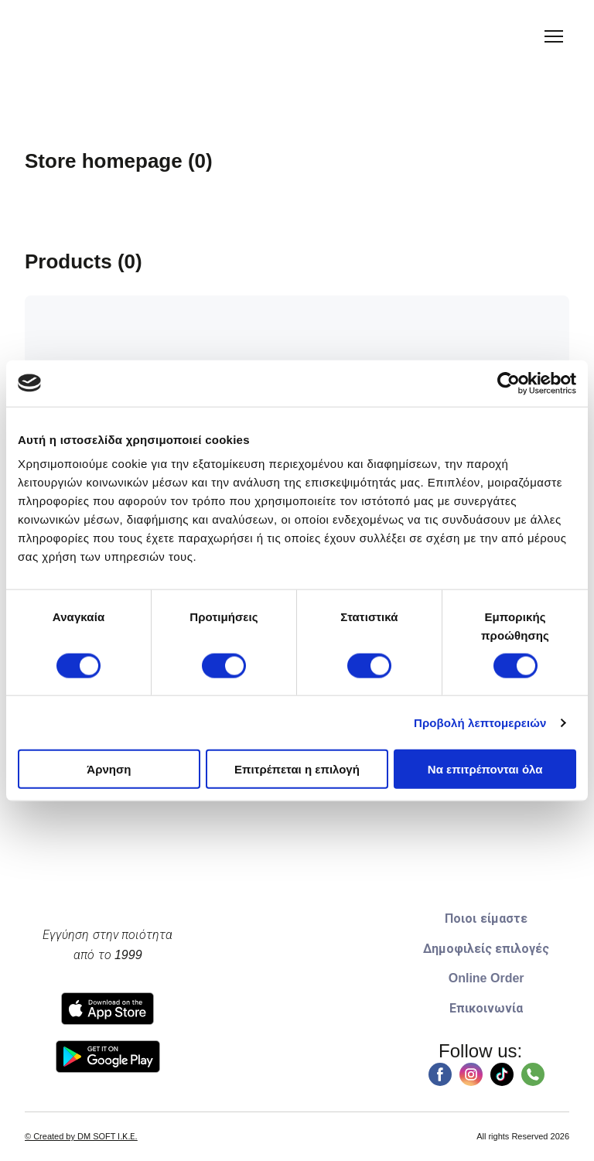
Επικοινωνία (486, 1008)
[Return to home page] (57, 37)
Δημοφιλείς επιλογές (486, 948)
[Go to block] (297, 990)
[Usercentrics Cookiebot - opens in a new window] (508, 382)
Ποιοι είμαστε (486, 918)
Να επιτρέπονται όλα (485, 769)
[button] (440, 1074)
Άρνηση (109, 769)
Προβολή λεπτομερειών (480, 722)
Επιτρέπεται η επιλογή (297, 769)
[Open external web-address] (107, 1008)
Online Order (486, 978)
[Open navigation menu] (553, 36)
